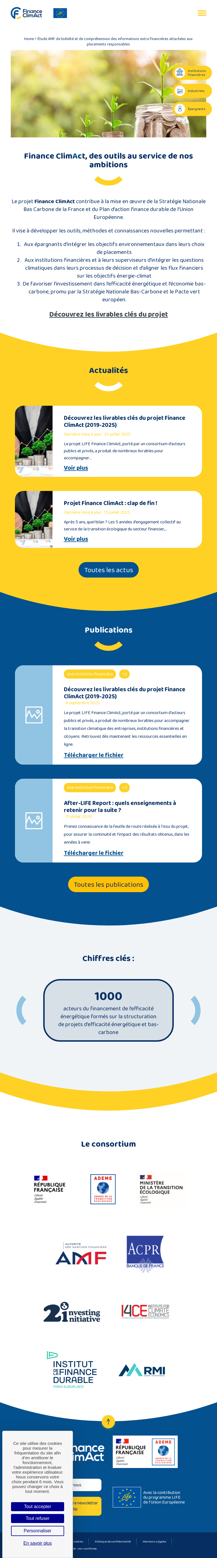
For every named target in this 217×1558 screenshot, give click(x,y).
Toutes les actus (108, 570)
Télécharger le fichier (93, 755)
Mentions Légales (154, 1541)
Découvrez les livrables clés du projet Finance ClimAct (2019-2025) (124, 421)
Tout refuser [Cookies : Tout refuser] (37, 1518)
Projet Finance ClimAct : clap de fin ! (110, 503)
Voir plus (76, 467)
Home (29, 38)
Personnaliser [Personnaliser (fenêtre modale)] (37, 1530)
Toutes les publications (108, 884)
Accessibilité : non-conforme (78, 1548)
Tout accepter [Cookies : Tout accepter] (37, 1506)
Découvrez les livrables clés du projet (108, 314)
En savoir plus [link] (37, 1543)
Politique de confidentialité (113, 1541)
